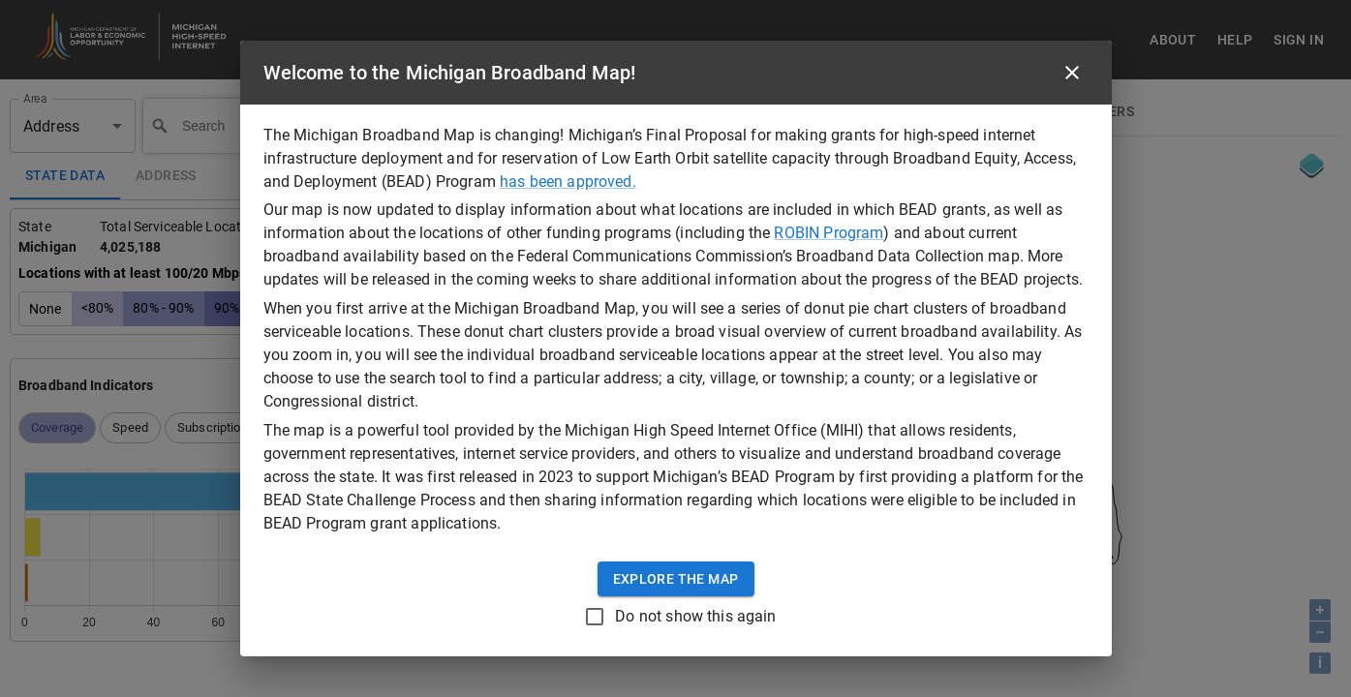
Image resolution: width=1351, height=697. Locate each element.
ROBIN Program (828, 233)
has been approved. (568, 181)
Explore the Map (676, 579)
